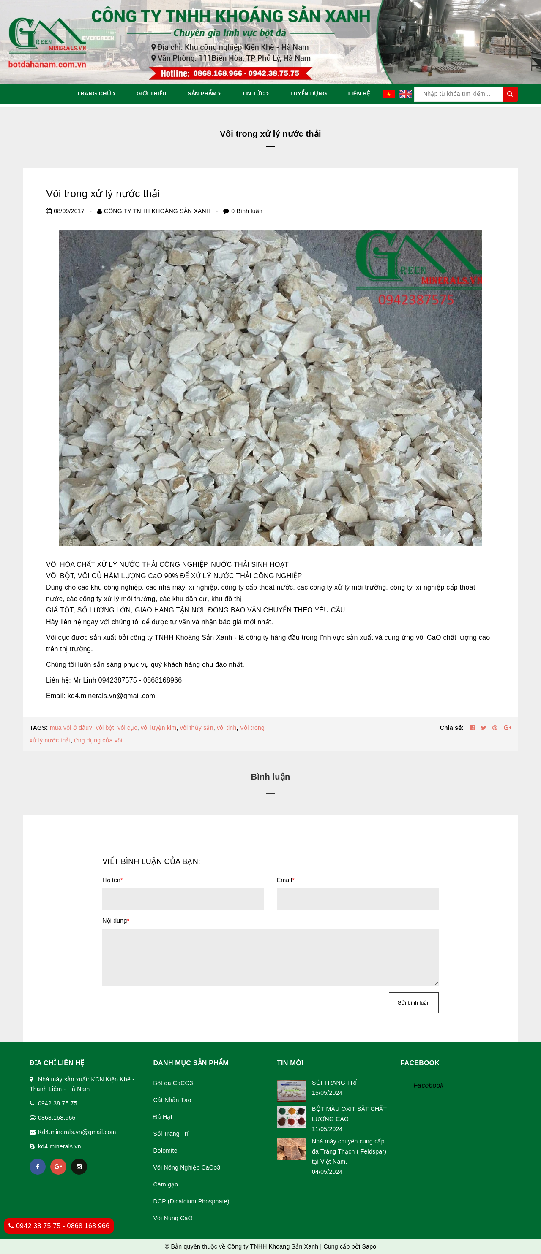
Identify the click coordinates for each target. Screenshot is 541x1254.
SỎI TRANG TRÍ (334, 1082)
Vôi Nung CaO (173, 1218)
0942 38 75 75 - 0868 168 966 (58, 1226)
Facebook (429, 1085)
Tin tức (255, 94)
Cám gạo (165, 1184)
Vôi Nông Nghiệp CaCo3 (187, 1167)
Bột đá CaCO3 (173, 1083)
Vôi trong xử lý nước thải (103, 193)
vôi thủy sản (196, 727)
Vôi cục (57, 637)
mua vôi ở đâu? (71, 727)
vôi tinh (226, 727)
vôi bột (105, 727)
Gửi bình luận (414, 1003)
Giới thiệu (152, 93)
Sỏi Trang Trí (171, 1133)
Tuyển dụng (308, 93)
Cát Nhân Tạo (172, 1100)
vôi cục (127, 727)
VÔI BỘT (60, 576)
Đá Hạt (162, 1116)
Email (286, 880)
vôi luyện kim (158, 727)
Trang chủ (96, 94)
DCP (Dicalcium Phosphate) (191, 1201)
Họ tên (112, 880)
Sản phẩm (204, 94)
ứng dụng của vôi (98, 740)
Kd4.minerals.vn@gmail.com (77, 1132)
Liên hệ (359, 93)
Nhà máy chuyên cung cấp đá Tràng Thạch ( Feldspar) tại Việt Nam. (349, 1151)
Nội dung (115, 920)
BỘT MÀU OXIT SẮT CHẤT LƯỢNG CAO (349, 1113)
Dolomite (165, 1150)
